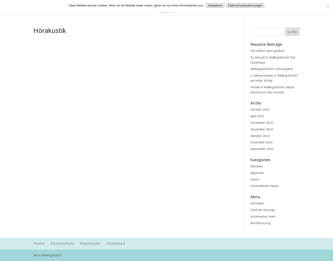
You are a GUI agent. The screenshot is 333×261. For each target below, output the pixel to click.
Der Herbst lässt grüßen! (267, 51)
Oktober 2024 (260, 136)
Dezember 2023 (261, 142)
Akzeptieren (215, 5)
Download (115, 243)
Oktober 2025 (260, 109)
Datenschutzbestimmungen (245, 5)
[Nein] (328, 6)
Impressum (90, 243)
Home (39, 243)
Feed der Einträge (262, 210)
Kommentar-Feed (262, 216)
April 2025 (257, 116)
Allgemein (257, 173)
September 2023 (261, 149)
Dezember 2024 (261, 123)
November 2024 (261, 129)
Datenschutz (62, 243)
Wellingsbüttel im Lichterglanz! (271, 69)
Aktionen (256, 166)
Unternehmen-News (264, 186)
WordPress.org (260, 223)
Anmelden (257, 203)
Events (255, 179)
